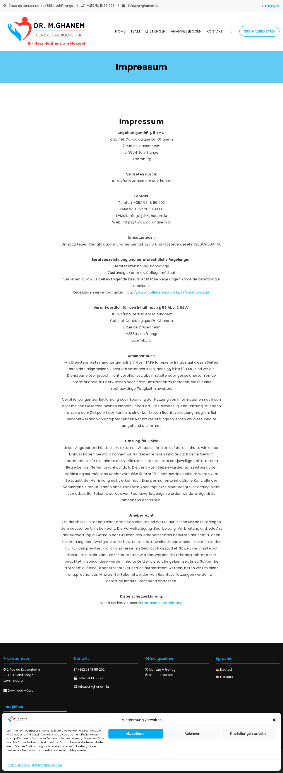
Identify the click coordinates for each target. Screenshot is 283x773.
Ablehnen (192, 733)
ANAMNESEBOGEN (186, 31)
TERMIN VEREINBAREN (259, 31)
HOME (120, 31)
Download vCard (20, 690)
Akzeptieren (136, 733)
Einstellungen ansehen (249, 733)
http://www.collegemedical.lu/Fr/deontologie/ (167, 292)
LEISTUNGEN (155, 31)
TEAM (135, 31)
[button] (274, 720)
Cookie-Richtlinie (18, 765)
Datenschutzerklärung (47, 765)
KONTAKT (215, 31)
